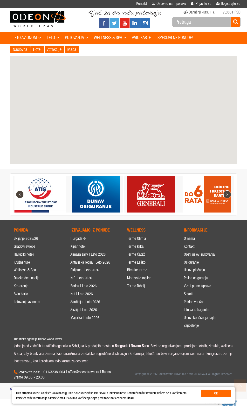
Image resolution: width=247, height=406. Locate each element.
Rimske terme (137, 283)
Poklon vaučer (194, 314)
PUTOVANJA (76, 38)
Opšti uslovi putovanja (199, 267)
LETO (53, 38)
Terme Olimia (136, 251)
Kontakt (189, 259)
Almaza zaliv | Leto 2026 (88, 267)
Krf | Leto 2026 (81, 291)
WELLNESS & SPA (110, 38)
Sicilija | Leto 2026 (83, 322)
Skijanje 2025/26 (26, 251)
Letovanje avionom (27, 314)
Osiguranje (191, 275)
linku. (130, 398)
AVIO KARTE (141, 37)
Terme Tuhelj (136, 299)
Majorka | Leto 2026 (84, 330)
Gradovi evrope (24, 259)
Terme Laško (136, 275)
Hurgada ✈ (78, 251)
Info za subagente (196, 322)
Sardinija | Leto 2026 (85, 314)
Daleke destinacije (26, 291)
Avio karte (21, 307)
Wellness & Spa (25, 283)
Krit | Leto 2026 (81, 307)
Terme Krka (135, 259)
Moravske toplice (139, 291)
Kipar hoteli (78, 259)
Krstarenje (21, 299)
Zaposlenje (191, 338)
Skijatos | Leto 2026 (84, 283)
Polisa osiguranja (196, 291)
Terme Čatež (136, 267)
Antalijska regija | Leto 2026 (90, 275)
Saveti (188, 307)
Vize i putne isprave (197, 299)
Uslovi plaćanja (194, 283)
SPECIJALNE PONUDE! (175, 37)
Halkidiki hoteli (24, 267)
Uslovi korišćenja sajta (199, 330)
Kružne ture (22, 275)
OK (216, 393)
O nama (189, 251)
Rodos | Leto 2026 (83, 299)
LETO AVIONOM (27, 38)
